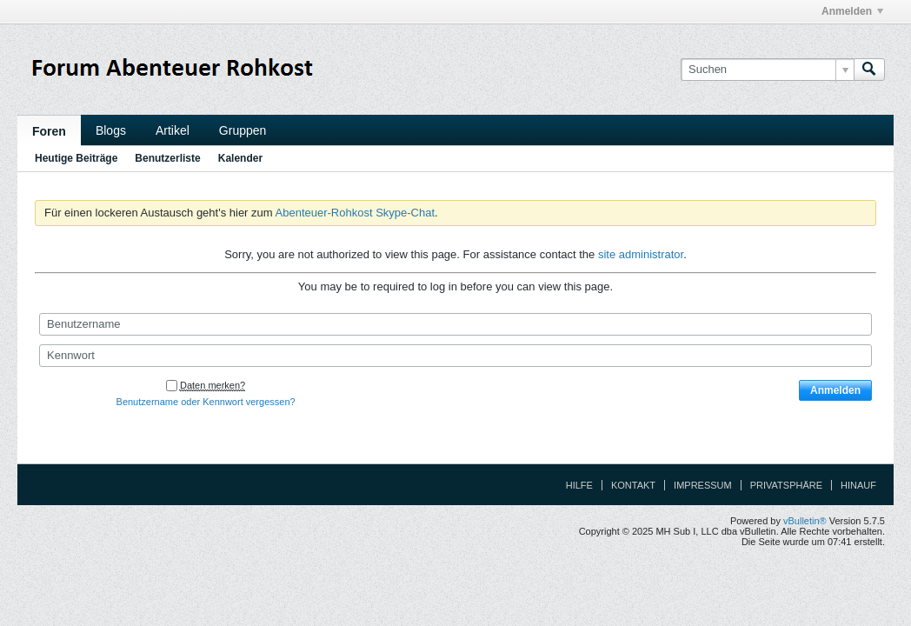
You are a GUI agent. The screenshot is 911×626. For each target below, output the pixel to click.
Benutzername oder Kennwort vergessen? (206, 401)
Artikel (173, 130)
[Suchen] (767, 69)
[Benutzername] (455, 324)
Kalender (240, 158)
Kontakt (633, 485)
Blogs (111, 130)
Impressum (703, 485)
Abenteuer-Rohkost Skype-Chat (356, 212)
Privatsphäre (786, 485)
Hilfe (579, 485)
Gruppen (242, 130)
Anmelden (852, 11)
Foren (49, 131)
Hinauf (858, 485)
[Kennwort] (455, 355)
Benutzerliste (167, 158)
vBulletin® (805, 521)
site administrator (640, 254)
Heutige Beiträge (76, 158)
